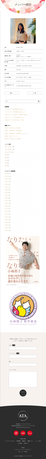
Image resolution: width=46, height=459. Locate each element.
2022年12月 (7, 200)
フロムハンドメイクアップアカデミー (23, 449)
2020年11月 (7, 219)
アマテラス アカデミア (10, 441)
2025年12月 (7, 173)
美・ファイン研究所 (23, 451)
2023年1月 (7, 197)
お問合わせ (25, 443)
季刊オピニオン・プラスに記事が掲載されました (14, 117)
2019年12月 (7, 227)
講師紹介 (24, 441)
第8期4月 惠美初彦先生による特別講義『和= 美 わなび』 (16, 133)
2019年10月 (7, 230)
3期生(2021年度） (8, 152)
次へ (34, 93)
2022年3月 (7, 206)
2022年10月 (7, 203)
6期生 (6, 160)
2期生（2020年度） (8, 149)
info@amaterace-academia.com (23, 427)
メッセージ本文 (12, 369)
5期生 (6, 157)
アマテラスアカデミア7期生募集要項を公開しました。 (15, 111)
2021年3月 (7, 214)
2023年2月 (7, 195)
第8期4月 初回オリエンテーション (12, 136)
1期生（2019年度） (8, 146)
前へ (11, 93)
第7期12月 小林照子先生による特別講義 (13, 138)
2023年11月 (7, 181)
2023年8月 (7, 187)
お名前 (12, 345)
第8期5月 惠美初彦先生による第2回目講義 (13, 130)
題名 (10, 361)
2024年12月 (7, 176)
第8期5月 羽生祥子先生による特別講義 (12, 127)
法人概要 (20, 443)
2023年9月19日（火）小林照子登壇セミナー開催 (14, 120)
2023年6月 (7, 189)
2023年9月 (7, 184)
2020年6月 (7, 222)
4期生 (6, 154)
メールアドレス (14, 353)
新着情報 (18, 441)
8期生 (6, 165)
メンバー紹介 (38, 441)
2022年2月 (7, 208)
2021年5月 (7, 211)
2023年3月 (7, 192)
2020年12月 (7, 216)
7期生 (6, 162)
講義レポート (31, 441)
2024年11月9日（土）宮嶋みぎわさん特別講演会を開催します (17, 114)
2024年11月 (7, 178)
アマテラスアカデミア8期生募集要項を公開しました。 (15, 109)
